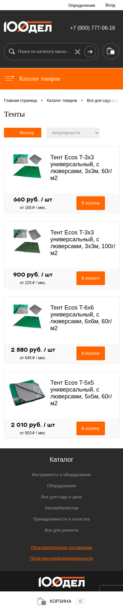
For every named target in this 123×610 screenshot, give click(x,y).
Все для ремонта (61, 530)
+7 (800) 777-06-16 (92, 28)
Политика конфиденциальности (61, 558)
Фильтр (22, 132)
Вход (110, 5)
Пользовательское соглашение (61, 547)
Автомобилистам (61, 508)
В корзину (91, 203)
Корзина (61, 601)
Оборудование (61, 485)
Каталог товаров (32, 78)
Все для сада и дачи (61, 496)
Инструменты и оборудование (61, 474)
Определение (81, 5)
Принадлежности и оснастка (61, 519)
